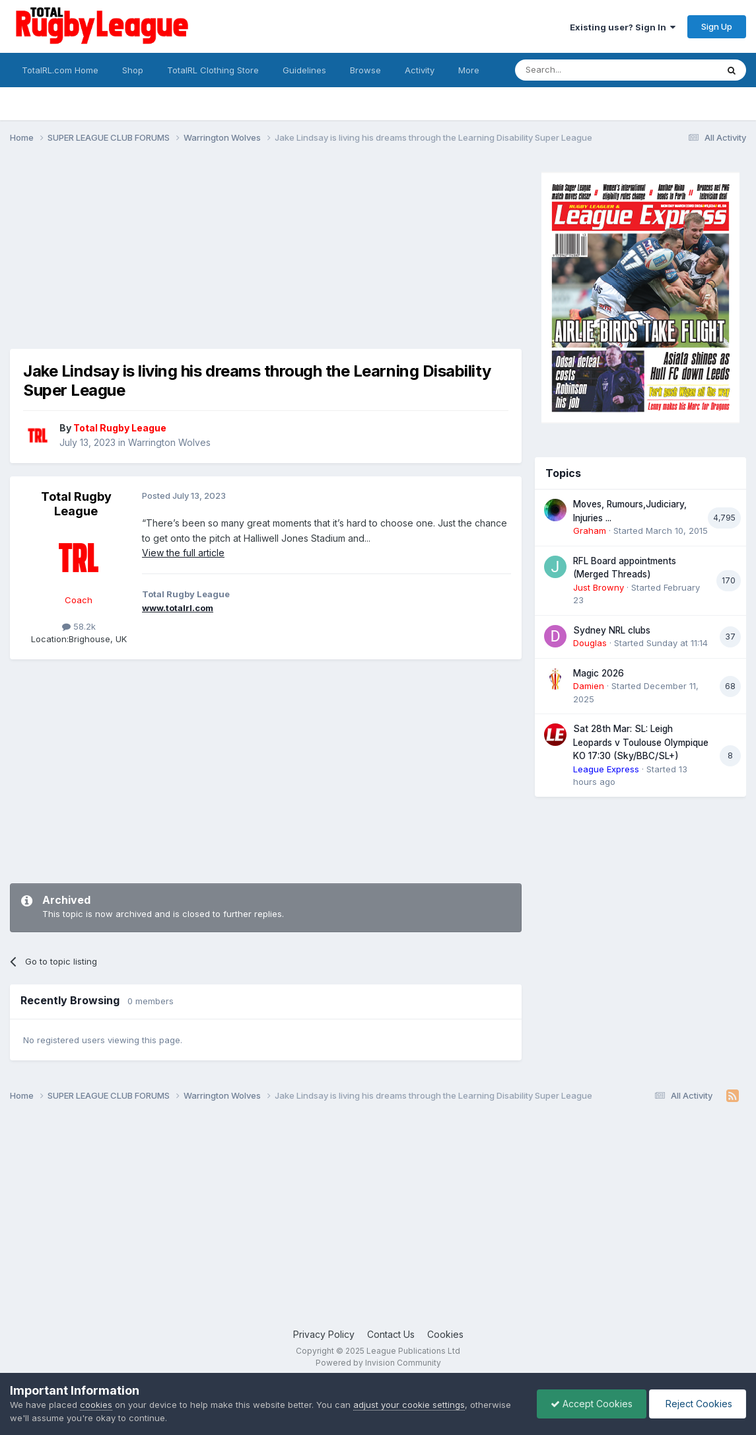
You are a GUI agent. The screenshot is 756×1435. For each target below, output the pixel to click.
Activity (419, 70)
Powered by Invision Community (378, 1363)
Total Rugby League (76, 504)
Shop (132, 70)
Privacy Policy (324, 1334)
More (468, 70)
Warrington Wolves (169, 442)
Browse (365, 70)
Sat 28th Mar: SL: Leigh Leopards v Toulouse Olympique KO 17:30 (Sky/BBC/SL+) (640, 742)
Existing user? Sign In (622, 27)
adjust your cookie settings (409, 1404)
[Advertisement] (250, 256)
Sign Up (716, 26)
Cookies (445, 1334)
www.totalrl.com (177, 608)
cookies (96, 1404)
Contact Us (391, 1334)
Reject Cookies (697, 1403)
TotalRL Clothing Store (213, 70)
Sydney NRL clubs (611, 630)
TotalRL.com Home (60, 70)
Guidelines (304, 70)
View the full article (183, 552)
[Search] (582, 70)
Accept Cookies (592, 1403)
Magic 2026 (598, 673)
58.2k (79, 626)
